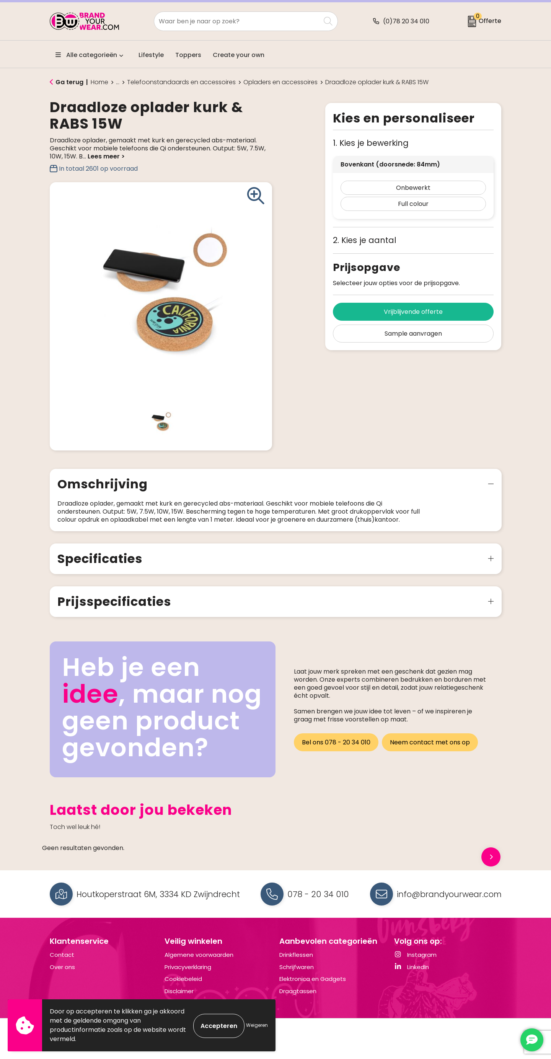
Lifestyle (151, 55)
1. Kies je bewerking (371, 143)
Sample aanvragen (413, 333)
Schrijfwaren (296, 975)
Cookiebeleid (183, 987)
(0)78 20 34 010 (406, 21)
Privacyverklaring (188, 975)
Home (99, 82)
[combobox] (237, 21)
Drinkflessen (296, 963)
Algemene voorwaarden (199, 963)
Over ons (62, 975)
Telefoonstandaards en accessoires (181, 82)
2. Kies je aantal (364, 240)
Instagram (415, 963)
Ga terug (69, 82)
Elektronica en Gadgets (312, 987)
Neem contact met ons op (431, 749)
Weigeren (257, 1025)
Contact (62, 963)
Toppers (188, 55)
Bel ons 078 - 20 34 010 (336, 749)
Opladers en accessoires (280, 82)
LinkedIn (411, 975)
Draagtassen (297, 999)
